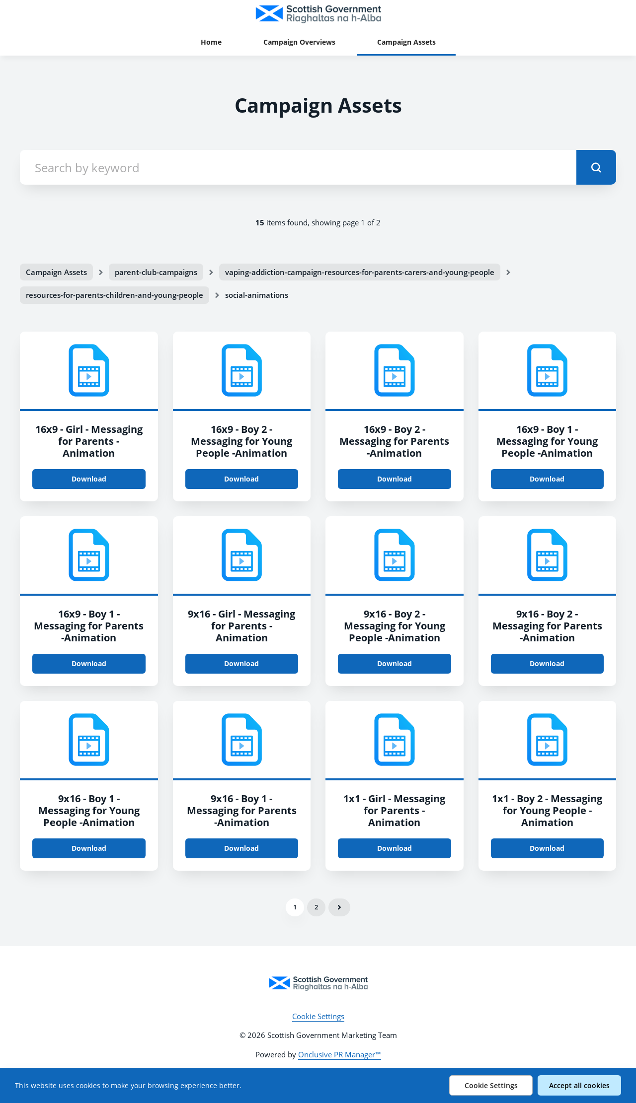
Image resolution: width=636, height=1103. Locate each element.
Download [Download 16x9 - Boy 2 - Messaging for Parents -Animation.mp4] (394, 478)
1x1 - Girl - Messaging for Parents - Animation (394, 810)
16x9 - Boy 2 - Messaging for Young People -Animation (241, 441)
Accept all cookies (579, 1085)
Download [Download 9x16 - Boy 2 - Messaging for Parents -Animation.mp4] (547, 663)
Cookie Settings (318, 1016)
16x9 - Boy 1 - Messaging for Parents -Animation (89, 625)
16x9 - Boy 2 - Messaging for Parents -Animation (394, 441)
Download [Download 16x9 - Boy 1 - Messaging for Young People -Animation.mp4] (547, 478)
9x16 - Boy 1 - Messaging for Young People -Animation (89, 810)
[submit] (596, 167)
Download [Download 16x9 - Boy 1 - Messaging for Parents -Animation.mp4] (89, 663)
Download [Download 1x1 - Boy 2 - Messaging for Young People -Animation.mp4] (547, 848)
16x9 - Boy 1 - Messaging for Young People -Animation (547, 441)
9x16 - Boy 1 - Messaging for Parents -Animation (242, 810)
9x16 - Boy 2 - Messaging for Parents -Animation (547, 625)
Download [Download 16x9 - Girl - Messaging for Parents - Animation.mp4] (89, 478)
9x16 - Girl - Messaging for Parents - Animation (241, 625)
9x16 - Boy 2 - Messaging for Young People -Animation (394, 625)
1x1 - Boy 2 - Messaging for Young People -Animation (547, 810)
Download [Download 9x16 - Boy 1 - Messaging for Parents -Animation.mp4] (241, 848)
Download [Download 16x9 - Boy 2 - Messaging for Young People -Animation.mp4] (241, 478)
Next (339, 907)
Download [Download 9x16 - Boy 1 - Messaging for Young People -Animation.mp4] (89, 848)
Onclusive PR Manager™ (339, 1054)
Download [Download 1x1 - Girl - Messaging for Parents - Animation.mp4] (394, 848)
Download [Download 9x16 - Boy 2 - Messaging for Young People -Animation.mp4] (394, 663)
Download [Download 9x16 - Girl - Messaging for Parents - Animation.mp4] (241, 663)
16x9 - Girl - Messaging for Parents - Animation (89, 441)
